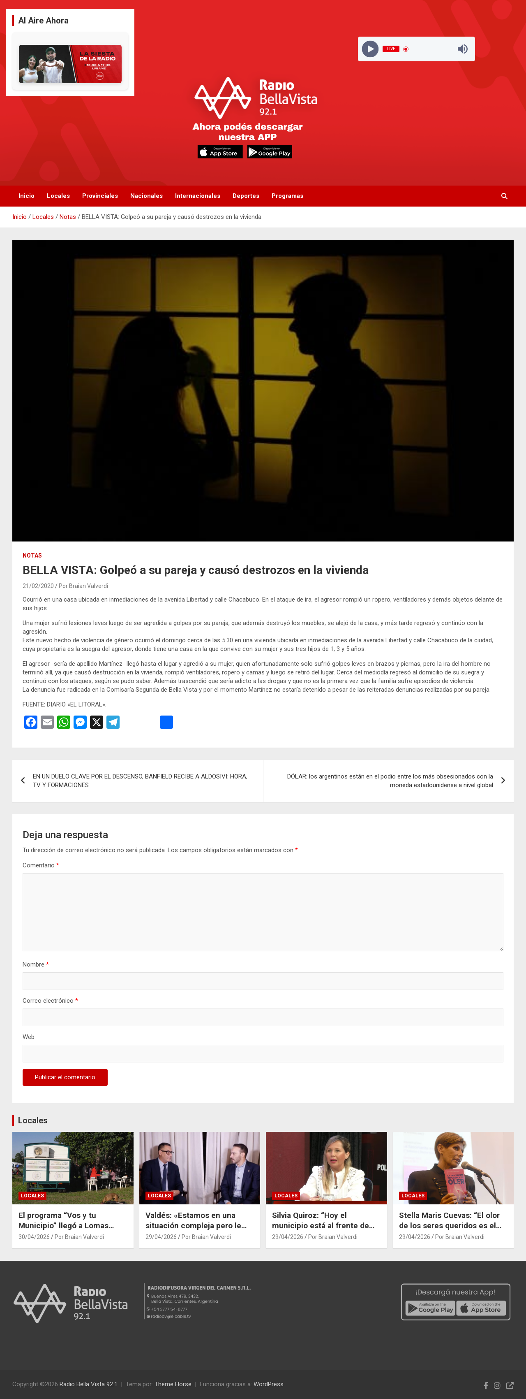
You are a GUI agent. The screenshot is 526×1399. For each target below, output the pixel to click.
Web (29, 1037)
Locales (58, 196)
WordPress (269, 1384)
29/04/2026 (161, 1237)
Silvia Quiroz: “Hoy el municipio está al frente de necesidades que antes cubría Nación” (326, 1230)
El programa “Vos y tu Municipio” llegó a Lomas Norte (63, 1225)
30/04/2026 (34, 1237)
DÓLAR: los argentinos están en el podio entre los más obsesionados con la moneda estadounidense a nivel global (390, 781)
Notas (32, 555)
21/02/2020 (38, 586)
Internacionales (197, 196)
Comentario (41, 865)
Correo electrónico (50, 1000)
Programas (287, 196)
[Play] (370, 49)
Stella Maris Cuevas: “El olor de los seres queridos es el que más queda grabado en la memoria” (452, 1230)
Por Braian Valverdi (83, 586)
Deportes (246, 196)
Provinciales (100, 196)
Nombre (36, 964)
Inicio (26, 196)
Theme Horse (173, 1384)
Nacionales (146, 196)
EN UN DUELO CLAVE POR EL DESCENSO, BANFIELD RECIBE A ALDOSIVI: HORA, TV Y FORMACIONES (140, 781)
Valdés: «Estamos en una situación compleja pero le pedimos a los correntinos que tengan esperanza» (193, 1230)
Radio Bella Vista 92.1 (89, 1384)
